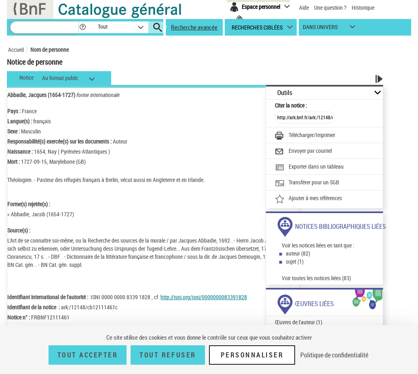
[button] (82, 27)
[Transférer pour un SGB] (307, 183)
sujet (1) (295, 261)
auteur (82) (298, 253)
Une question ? (330, 7)
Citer (291, 105)
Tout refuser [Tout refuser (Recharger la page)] (167, 355)
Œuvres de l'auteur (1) (298, 322)
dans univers (320, 29)
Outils (284, 93)
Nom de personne (49, 49)
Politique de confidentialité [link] (334, 355)
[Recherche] (44, 27)
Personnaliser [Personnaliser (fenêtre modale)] (252, 355)
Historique (363, 7)
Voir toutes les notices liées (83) (316, 278)
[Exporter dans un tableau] (309, 167)
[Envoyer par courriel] (303, 151)
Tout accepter (87, 355)
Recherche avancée (194, 27)
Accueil (16, 49)
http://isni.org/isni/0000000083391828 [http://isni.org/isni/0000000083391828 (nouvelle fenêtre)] (203, 297)
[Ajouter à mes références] (308, 199)
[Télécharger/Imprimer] (305, 136)
